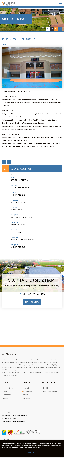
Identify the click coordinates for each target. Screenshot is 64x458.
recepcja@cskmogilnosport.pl (13, 421)
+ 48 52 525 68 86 (9, 418)
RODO (45, 388)
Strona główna (7, 388)
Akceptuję (30, 452)
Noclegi (25, 388)
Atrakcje (25, 395)
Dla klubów (26, 398)
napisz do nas (32, 302)
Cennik (5, 391)
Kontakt (5, 398)
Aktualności (6, 395)
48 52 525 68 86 (32, 294)
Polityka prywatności (50, 391)
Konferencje (27, 391)
